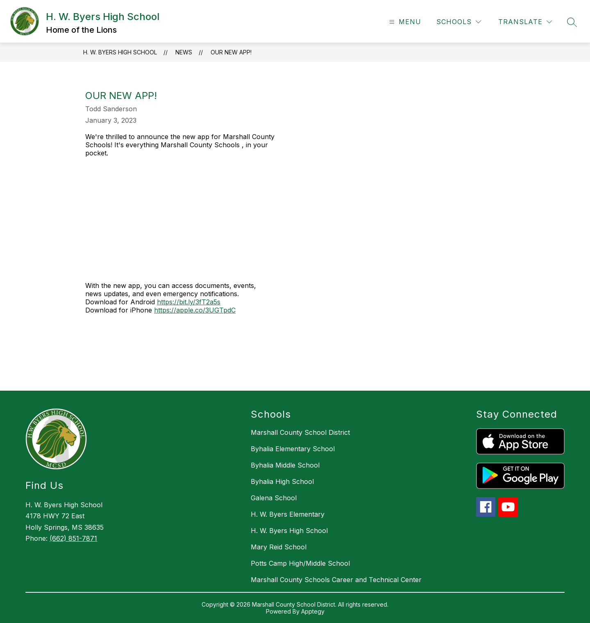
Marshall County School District (300, 432)
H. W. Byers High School (120, 52)
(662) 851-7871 (73, 538)
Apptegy (312, 611)
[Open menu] (404, 22)
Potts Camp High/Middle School (300, 563)
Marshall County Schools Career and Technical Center (336, 580)
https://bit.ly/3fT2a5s (188, 302)
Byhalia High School (282, 481)
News (183, 52)
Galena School (274, 498)
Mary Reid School (278, 547)
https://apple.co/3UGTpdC (195, 310)
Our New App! (231, 52)
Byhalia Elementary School (293, 449)
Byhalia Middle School (285, 465)
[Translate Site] (525, 22)
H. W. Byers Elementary (287, 514)
